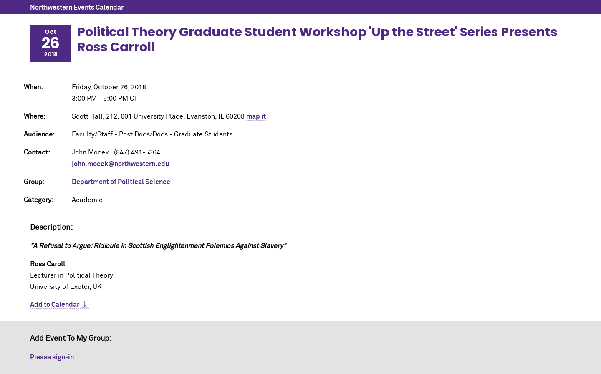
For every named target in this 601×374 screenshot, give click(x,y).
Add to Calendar (54, 304)
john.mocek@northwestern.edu (120, 164)
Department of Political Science (121, 182)
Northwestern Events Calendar (77, 7)
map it (256, 116)
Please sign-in (52, 357)
